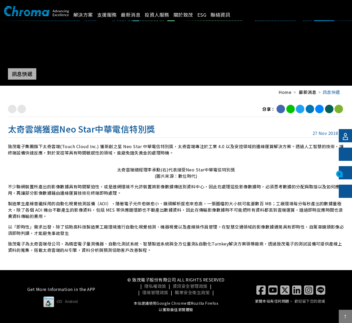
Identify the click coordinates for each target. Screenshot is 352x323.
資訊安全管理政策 (190, 286)
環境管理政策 (155, 292)
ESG (207, 14)
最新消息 (136, 14)
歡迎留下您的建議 (310, 301)
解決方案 (89, 14)
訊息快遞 (331, 92)
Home (285, 92)
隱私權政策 (155, 286)
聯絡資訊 (226, 14)
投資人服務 (163, 14)
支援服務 (113, 14)
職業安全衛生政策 (192, 292)
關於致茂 (189, 14)
